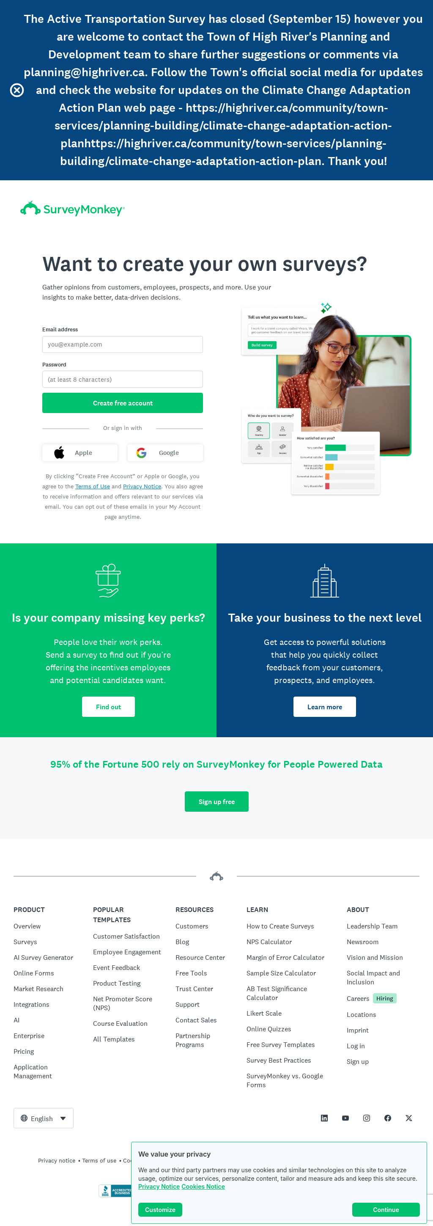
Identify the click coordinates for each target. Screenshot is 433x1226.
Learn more (324, 707)
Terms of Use (92, 486)
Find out (108, 707)
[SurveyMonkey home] (72, 208)
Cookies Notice (203, 1186)
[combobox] (44, 1118)
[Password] (122, 379)
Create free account (123, 403)
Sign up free (217, 801)
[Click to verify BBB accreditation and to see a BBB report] (116, 1195)
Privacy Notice (159, 1186)
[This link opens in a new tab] (324, 1118)
